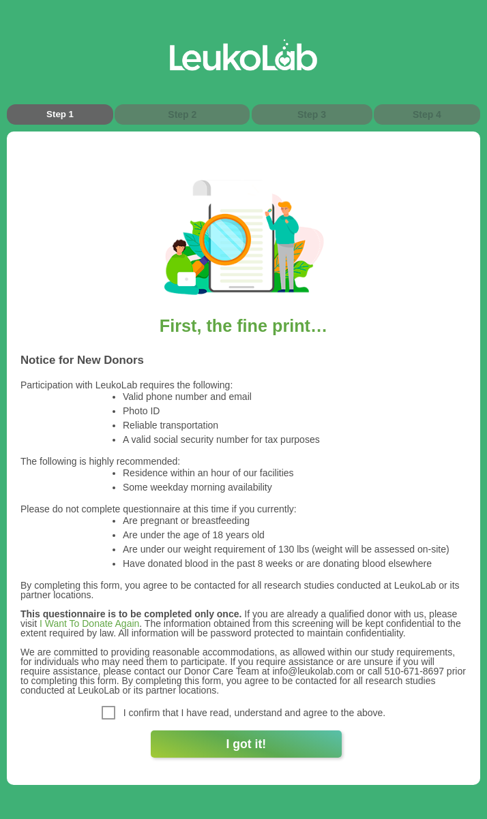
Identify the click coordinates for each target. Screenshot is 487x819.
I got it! (246, 744)
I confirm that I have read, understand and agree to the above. (243, 713)
